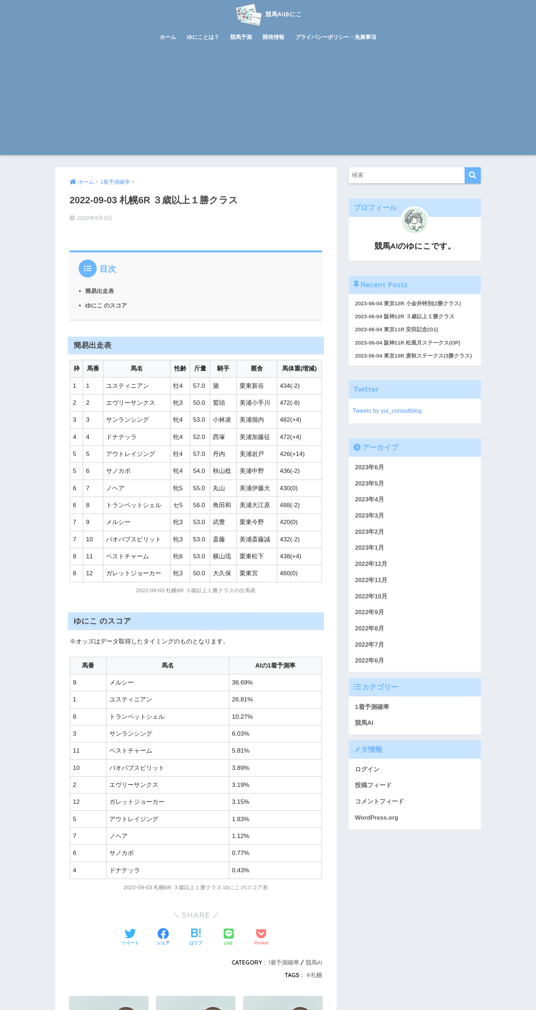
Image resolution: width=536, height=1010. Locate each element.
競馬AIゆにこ (268, 14)
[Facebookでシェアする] (163, 937)
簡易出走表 (99, 291)
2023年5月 (369, 483)
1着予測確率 (283, 962)
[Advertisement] (268, 100)
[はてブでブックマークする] (195, 937)
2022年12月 (371, 564)
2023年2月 (369, 532)
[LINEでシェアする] (229, 938)
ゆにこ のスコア (106, 305)
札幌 (316, 974)
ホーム (168, 37)
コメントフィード (379, 801)
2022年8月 (369, 628)
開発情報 (273, 37)
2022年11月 (371, 580)
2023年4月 (369, 500)
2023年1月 (369, 548)
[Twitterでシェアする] (130, 937)
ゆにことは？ (203, 37)
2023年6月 (369, 467)
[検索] (473, 175)
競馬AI (314, 962)
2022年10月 (371, 596)
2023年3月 (369, 516)
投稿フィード (373, 786)
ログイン (367, 769)
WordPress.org (376, 818)
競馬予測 (241, 37)
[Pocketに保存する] (261, 937)
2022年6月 (369, 661)
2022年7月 (369, 645)
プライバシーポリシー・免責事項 (335, 37)
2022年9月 (369, 613)
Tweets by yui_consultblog (387, 411)
